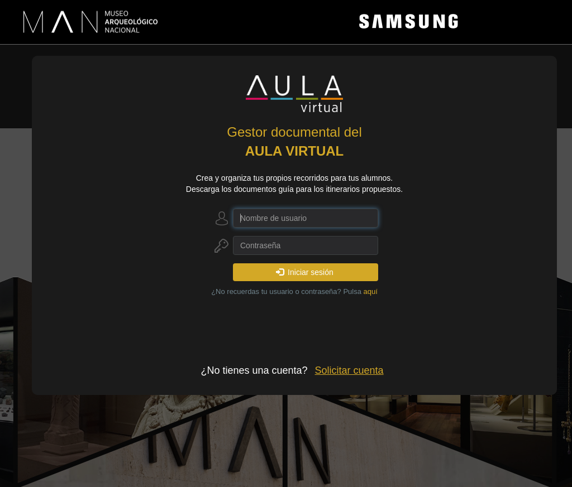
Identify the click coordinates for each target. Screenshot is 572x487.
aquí (371, 291)
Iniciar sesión (304, 272)
